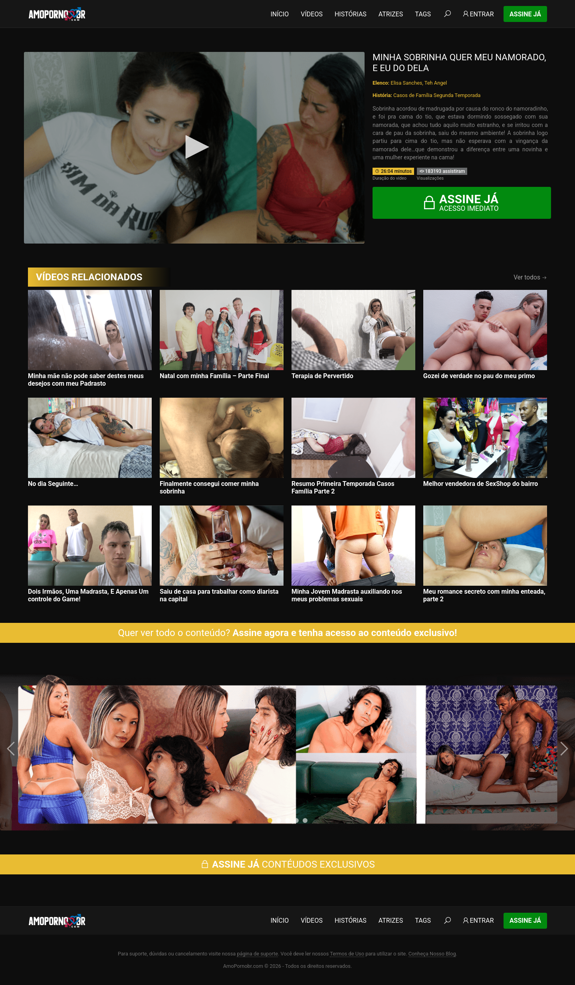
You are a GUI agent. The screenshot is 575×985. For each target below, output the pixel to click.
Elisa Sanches (406, 83)
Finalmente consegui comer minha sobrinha (209, 487)
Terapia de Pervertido (322, 376)
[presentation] (12, 749)
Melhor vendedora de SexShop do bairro (480, 484)
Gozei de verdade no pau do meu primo (479, 376)
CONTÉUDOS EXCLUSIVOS (287, 864)
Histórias (351, 14)
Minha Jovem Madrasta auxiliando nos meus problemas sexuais (346, 595)
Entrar (478, 14)
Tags (423, 14)
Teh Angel (435, 83)
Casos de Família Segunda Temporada (436, 95)
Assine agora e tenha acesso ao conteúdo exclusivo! (344, 632)
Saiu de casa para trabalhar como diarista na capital (219, 595)
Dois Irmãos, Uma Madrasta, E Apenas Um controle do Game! (88, 595)
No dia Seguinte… (53, 484)
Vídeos (312, 14)
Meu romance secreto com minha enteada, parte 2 (484, 595)
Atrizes (391, 14)
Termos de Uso (347, 954)
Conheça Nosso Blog (432, 954)
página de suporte (257, 954)
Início (279, 14)
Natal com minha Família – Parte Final (214, 376)
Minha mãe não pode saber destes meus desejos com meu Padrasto (86, 379)
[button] (270, 820)
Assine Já (525, 14)
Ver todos (530, 277)
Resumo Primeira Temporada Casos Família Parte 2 (343, 487)
